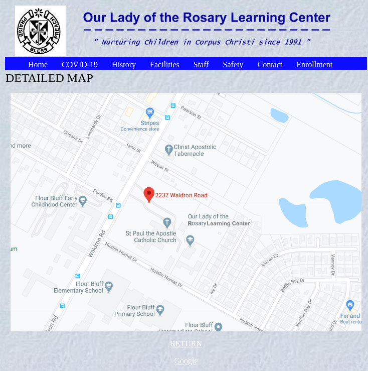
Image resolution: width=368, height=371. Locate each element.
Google (186, 360)
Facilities (164, 64)
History (124, 64)
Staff (201, 64)
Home (38, 64)
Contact (269, 64)
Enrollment (314, 64)
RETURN (186, 343)
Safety (233, 64)
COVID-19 (80, 64)
